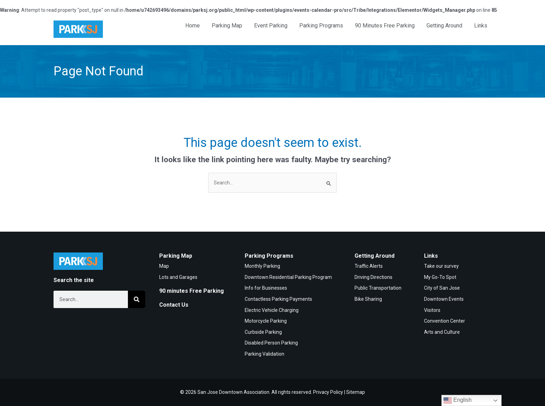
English (458, 400)
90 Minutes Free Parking (385, 25)
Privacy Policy (328, 392)
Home (192, 25)
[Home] (78, 29)
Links (480, 25)
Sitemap (355, 392)
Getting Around (444, 25)
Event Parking (270, 25)
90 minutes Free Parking (191, 291)
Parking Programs (321, 25)
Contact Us (173, 304)
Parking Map (227, 25)
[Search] (136, 299)
